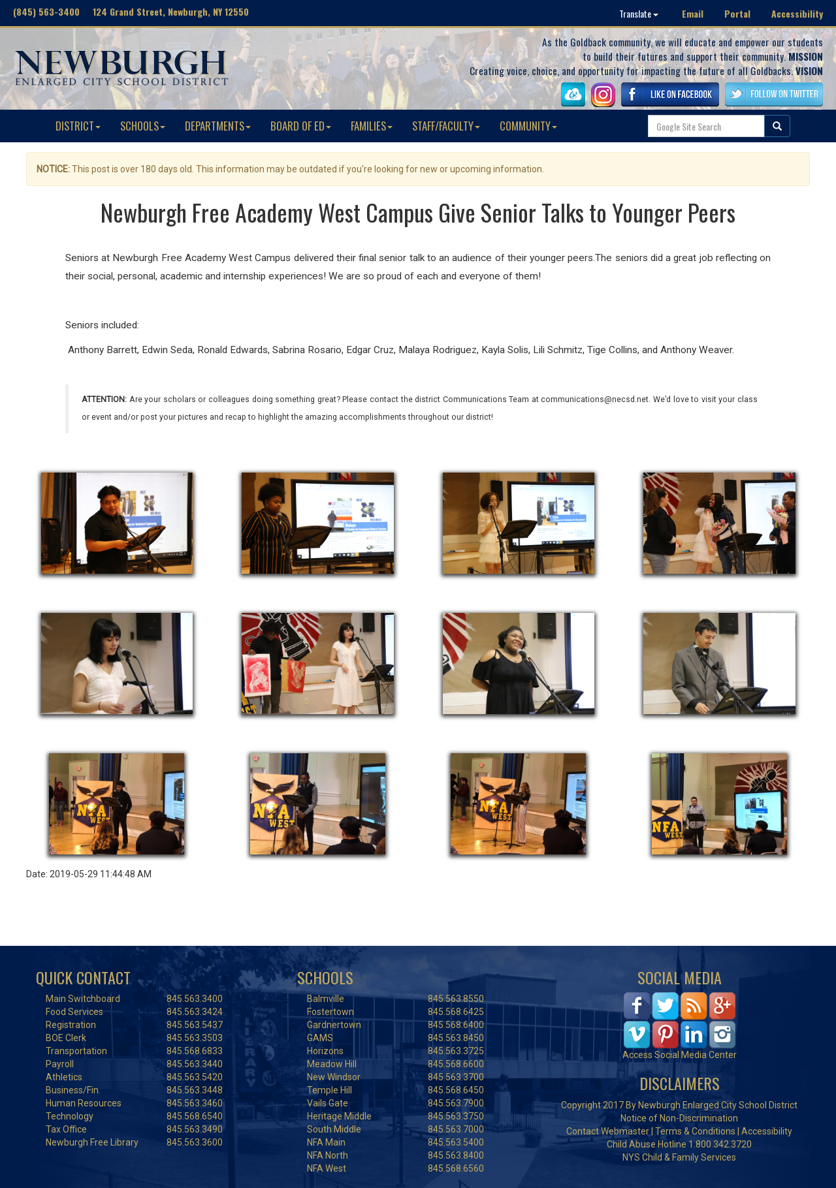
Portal (737, 13)
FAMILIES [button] (372, 125)
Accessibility (797, 13)
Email (692, 13)
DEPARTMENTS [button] (218, 125)
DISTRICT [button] (78, 125)
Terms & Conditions (695, 1131)
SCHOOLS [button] (142, 125)
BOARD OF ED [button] (300, 125)
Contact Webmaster (607, 1131)
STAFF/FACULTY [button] (446, 125)
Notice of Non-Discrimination (679, 1118)
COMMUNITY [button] (528, 125)
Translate (638, 13)
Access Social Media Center (679, 1055)
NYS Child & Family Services (679, 1157)
